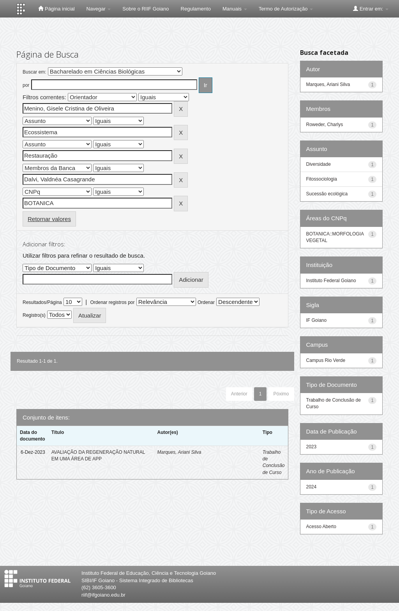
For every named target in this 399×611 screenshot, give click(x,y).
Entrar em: (370, 8)
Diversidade (318, 164)
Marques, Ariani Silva (179, 452)
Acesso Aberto (321, 526)
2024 (311, 487)
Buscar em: (34, 72)
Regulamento (196, 9)
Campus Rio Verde (326, 360)
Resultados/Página (42, 302)
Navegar (99, 9)
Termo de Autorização (286, 9)
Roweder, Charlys (324, 124)
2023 (311, 446)
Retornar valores (49, 219)
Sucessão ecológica (327, 194)
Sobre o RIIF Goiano (145, 9)
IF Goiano (316, 320)
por (26, 85)
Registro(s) (34, 315)
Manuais (234, 9)
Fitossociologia (321, 179)
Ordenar (206, 302)
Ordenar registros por (112, 302)
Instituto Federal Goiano (331, 280)
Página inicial (56, 8)
